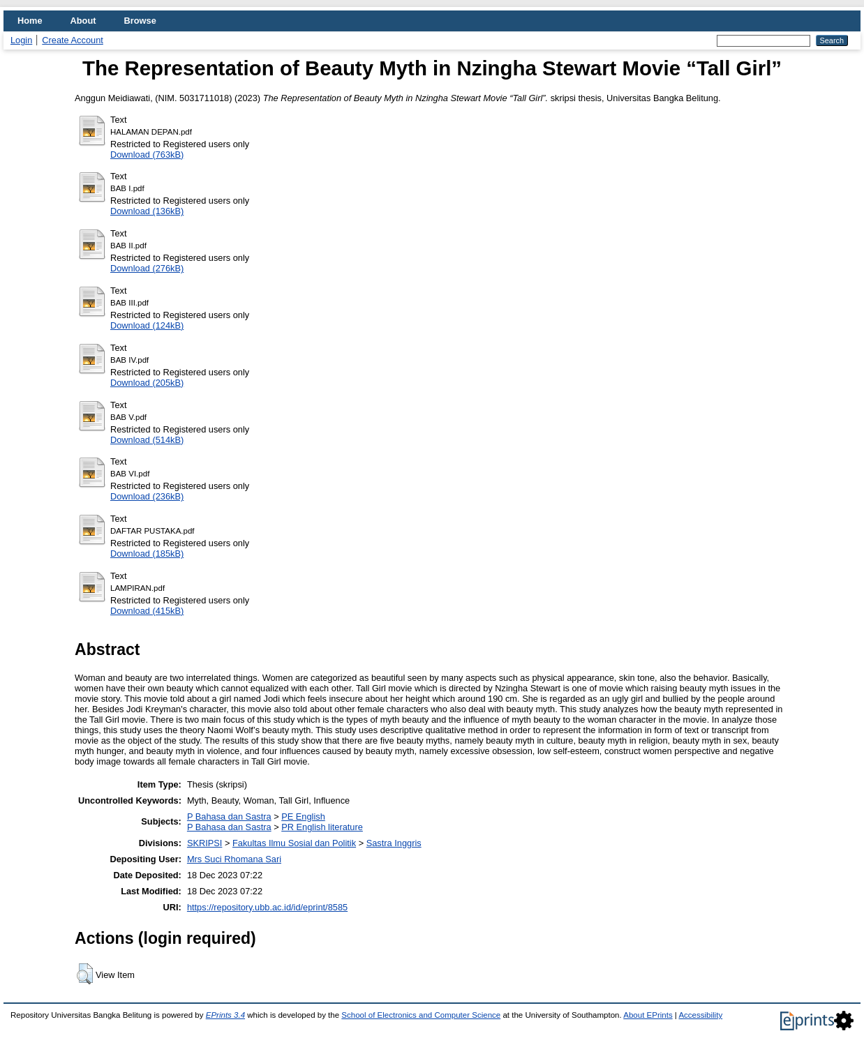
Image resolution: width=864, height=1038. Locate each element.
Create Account (72, 40)
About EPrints (647, 1015)
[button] (85, 973)
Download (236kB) (147, 496)
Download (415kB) (147, 611)
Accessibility (700, 1015)
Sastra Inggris (394, 843)
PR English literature (322, 827)
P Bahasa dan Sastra (229, 816)
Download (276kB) (147, 268)
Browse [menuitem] (140, 20)
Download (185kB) (147, 553)
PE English (303, 816)
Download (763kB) (147, 154)
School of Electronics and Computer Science (420, 1015)
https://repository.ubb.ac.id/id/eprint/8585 (267, 907)
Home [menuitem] (30, 20)
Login (21, 40)
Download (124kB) (147, 325)
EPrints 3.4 (225, 1015)
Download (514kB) (147, 440)
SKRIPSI (205, 843)
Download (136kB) (147, 211)
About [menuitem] (83, 20)
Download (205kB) (147, 382)
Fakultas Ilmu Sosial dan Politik (294, 843)
